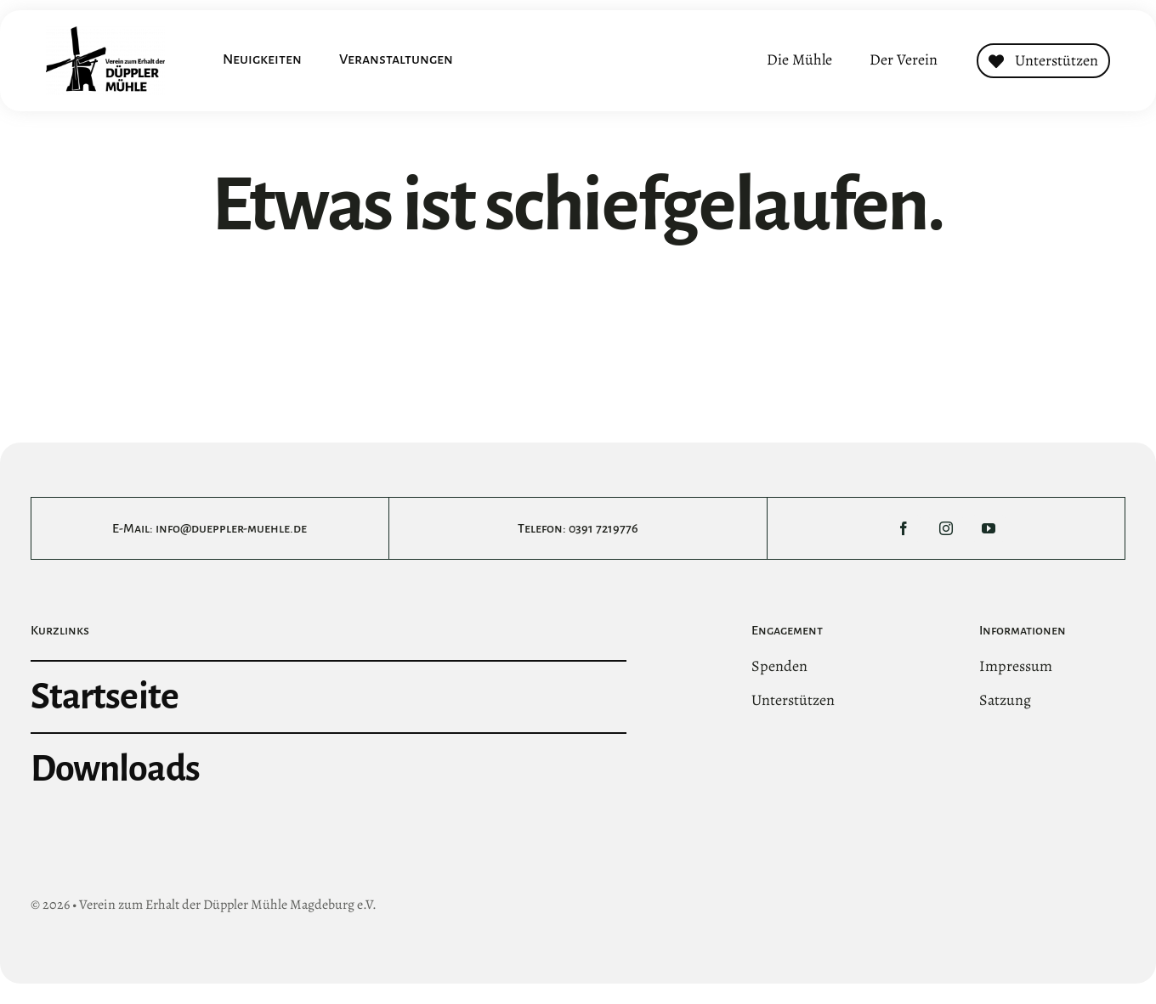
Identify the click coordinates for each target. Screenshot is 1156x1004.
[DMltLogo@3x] (105, 34)
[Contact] (1043, 61)
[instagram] (946, 528)
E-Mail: (134, 528)
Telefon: (543, 528)
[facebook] (904, 528)
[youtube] (989, 528)
